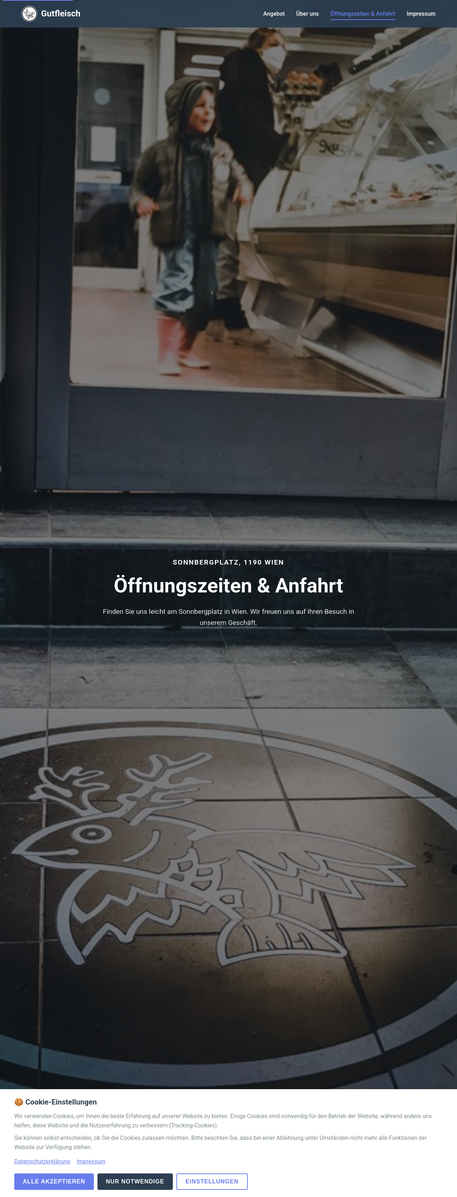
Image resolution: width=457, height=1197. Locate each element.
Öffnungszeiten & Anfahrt (362, 13)
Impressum (421, 13)
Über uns (307, 13)
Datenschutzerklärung (42, 1161)
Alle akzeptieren (54, 1181)
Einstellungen (212, 1181)
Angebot (274, 13)
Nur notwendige (135, 1181)
